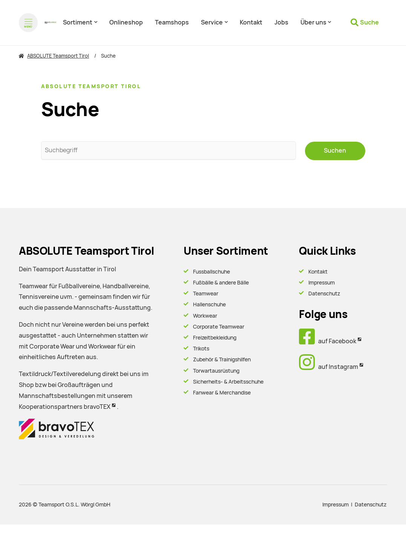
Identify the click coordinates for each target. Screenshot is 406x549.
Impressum (321, 282)
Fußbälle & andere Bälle (221, 282)
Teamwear (205, 293)
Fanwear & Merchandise (222, 392)
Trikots (201, 348)
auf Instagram (328, 366)
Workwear (205, 315)
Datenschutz (324, 293)
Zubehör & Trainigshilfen (222, 359)
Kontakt (318, 271)
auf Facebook (327, 341)
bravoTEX (97, 406)
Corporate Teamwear (218, 326)
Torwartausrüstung (216, 370)
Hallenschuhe (209, 304)
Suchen (335, 150)
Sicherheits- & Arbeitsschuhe (228, 381)
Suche (369, 22)
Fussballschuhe (211, 271)
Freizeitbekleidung (214, 337)
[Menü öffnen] (28, 22)
